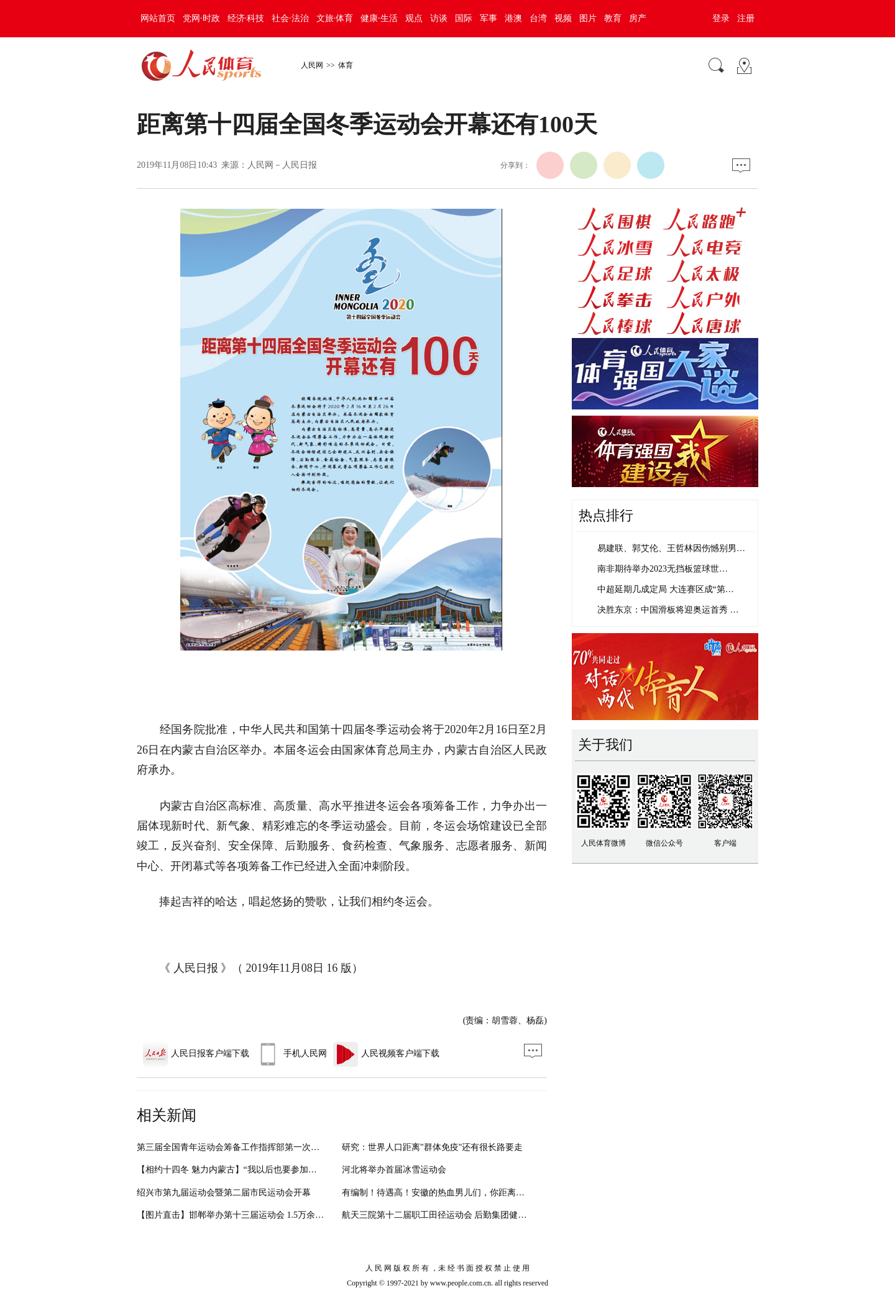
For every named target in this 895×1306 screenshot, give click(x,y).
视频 (563, 18)
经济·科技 (246, 18)
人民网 (312, 65)
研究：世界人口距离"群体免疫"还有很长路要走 (432, 1147)
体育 (345, 65)
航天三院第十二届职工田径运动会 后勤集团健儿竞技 (443, 1215)
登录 (721, 18)
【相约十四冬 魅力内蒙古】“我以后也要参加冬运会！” (242, 1169)
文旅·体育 (335, 18)
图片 (588, 18)
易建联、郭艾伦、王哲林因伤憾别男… (671, 548)
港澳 (513, 18)
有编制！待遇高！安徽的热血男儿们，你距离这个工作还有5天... (465, 1192)
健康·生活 (379, 18)
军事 (488, 18)
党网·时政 (201, 18)
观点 (414, 18)
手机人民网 (291, 1053)
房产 (637, 18)
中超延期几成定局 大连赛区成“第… (665, 589)
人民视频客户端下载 (386, 1053)
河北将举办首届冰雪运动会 (394, 1169)
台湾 (538, 18)
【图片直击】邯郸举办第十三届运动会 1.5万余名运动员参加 (252, 1215)
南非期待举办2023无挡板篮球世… (662, 568)
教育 (613, 18)
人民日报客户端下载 (196, 1053)
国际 (463, 18)
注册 (746, 18)
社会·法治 (290, 18)
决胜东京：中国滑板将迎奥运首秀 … (668, 609)
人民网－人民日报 (282, 165)
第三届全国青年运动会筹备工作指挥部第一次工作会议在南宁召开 (263, 1147)
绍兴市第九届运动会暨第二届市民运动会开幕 (224, 1192)
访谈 (439, 18)
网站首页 (157, 18)
